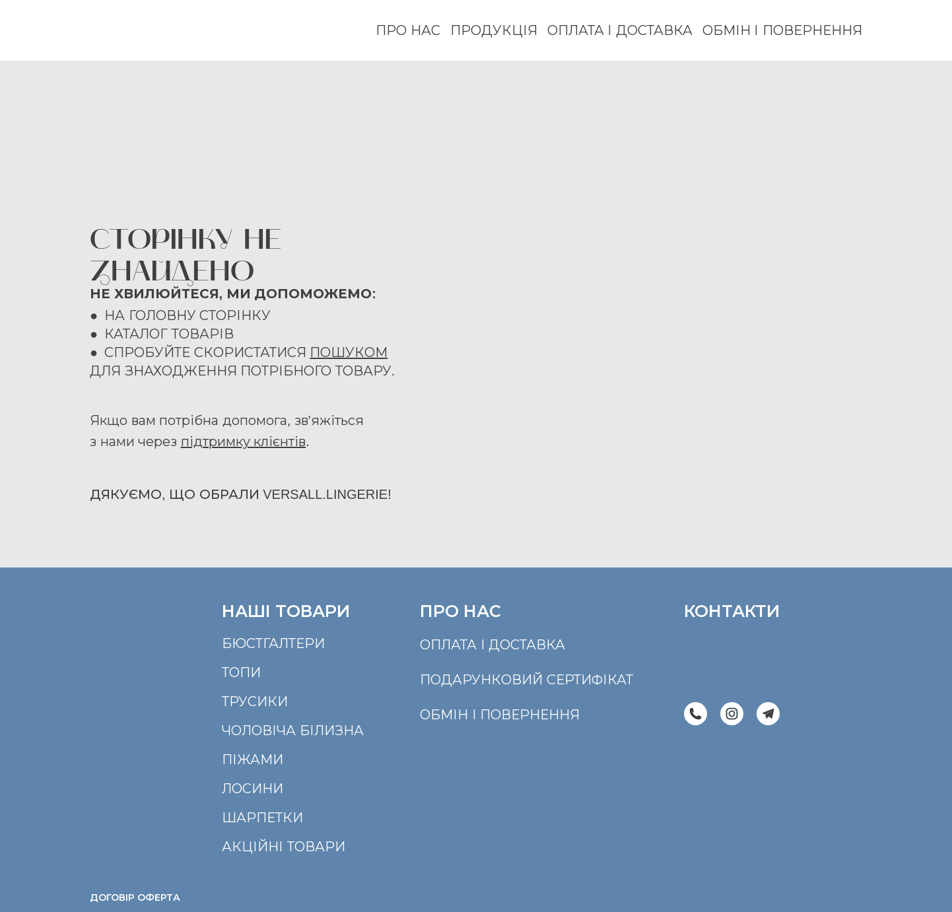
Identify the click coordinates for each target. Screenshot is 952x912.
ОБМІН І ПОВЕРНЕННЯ (782, 30)
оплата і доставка (492, 644)
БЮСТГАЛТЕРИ (273, 643)
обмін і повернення (500, 714)
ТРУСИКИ (255, 701)
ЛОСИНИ (252, 788)
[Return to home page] (140, 30)
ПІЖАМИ (252, 759)
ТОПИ (241, 672)
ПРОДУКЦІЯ (493, 30)
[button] (695, 713)
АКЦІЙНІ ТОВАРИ (283, 846)
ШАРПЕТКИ (262, 817)
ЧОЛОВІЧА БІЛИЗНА (293, 730)
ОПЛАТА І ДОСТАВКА (620, 30)
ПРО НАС (408, 30)
